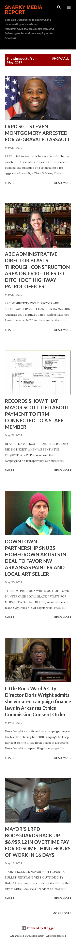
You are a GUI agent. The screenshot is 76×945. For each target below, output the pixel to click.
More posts (61, 913)
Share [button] (9, 182)
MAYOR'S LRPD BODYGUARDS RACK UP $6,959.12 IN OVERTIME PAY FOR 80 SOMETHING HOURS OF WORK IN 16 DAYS (38, 842)
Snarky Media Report (23, 9)
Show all (60, 58)
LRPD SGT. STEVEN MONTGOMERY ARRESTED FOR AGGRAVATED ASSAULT (37, 132)
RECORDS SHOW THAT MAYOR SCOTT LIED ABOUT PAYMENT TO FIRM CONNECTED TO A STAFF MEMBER (37, 414)
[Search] (59, 7)
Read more (62, 182)
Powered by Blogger (38, 928)
